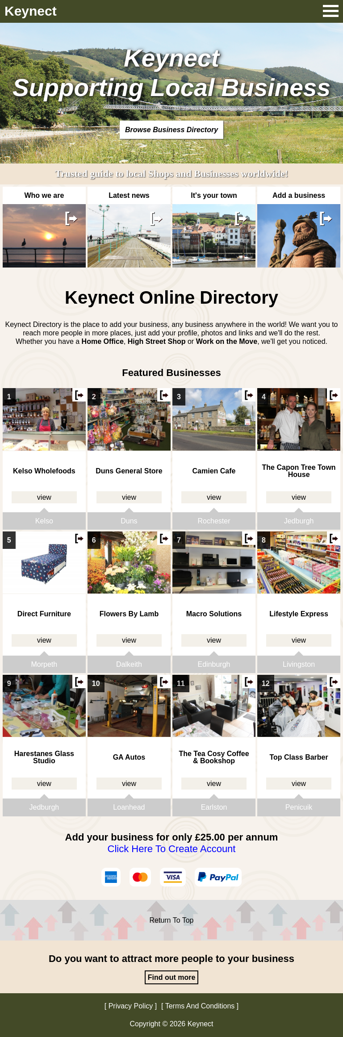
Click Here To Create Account (172, 848)
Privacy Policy (131, 1006)
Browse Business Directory (171, 130)
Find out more (172, 977)
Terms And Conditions (200, 1006)
